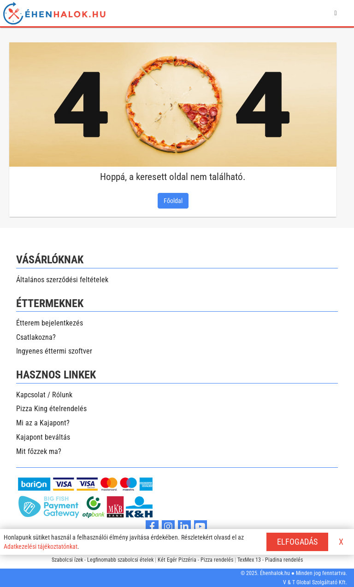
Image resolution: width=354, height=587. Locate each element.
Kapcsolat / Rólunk (44, 394)
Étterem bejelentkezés (49, 323)
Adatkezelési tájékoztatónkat (40, 546)
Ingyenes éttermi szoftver (54, 351)
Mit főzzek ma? (38, 451)
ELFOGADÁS (297, 541)
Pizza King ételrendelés (51, 408)
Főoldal (173, 200)
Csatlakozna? (36, 337)
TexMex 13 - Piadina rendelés (270, 560)
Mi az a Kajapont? (43, 422)
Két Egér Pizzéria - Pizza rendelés (195, 560)
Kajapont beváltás (43, 437)
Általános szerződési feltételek (62, 279)
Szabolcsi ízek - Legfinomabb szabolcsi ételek (102, 560)
